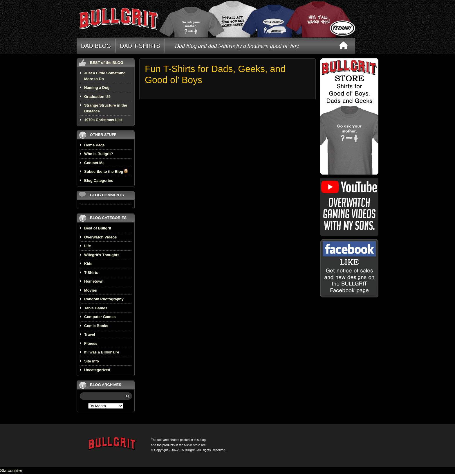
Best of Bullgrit (97, 228)
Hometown (93, 281)
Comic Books (96, 326)
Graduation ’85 (97, 96)
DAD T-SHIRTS (140, 46)
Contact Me (94, 163)
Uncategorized (97, 370)
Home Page (94, 145)
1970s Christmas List (103, 120)
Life (87, 246)
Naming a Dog (96, 87)
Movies (90, 290)
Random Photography (104, 299)
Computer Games (99, 317)
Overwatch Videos (100, 237)
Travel (89, 334)
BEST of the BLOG (106, 62)
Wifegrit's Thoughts (101, 255)
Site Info (91, 361)
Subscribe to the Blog (106, 171)
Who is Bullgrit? (98, 154)
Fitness (91, 343)
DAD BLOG (96, 46)
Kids (88, 263)
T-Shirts (91, 272)
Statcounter (11, 470)
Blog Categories (98, 180)
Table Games (95, 308)
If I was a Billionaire (101, 352)
